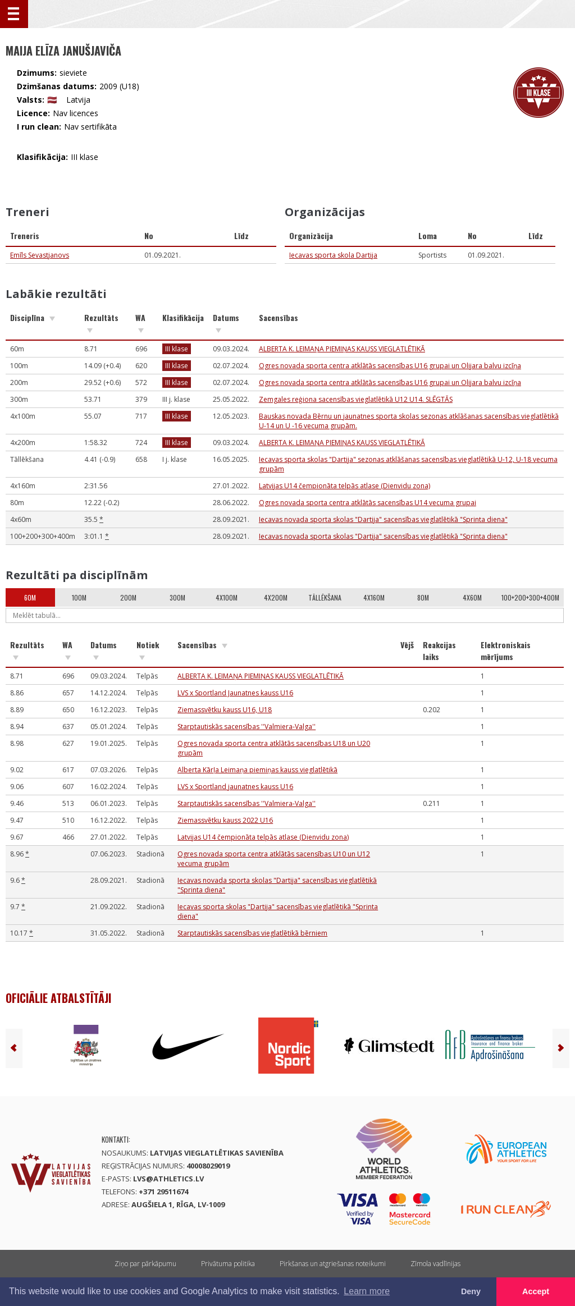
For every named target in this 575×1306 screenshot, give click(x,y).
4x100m (227, 597)
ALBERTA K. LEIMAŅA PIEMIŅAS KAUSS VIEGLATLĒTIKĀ (342, 349)
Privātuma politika (228, 1263)
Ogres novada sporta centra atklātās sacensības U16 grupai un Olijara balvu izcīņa (390, 365)
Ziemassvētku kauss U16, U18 (224, 709)
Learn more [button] (367, 1291)
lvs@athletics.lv (168, 1179)
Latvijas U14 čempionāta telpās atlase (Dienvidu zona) (344, 486)
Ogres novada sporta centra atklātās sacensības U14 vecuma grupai (367, 502)
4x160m (374, 597)
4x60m (472, 597)
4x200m (276, 597)
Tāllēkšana (324, 597)
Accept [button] (535, 1291)
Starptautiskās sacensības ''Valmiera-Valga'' (246, 726)
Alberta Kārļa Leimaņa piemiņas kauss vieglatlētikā (257, 770)
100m (79, 597)
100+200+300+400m (530, 597)
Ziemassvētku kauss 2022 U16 (225, 820)
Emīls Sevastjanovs (39, 255)
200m (128, 597)
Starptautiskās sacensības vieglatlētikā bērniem (252, 933)
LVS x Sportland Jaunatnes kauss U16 (235, 693)
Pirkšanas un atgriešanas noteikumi (333, 1263)
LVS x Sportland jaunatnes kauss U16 (235, 786)
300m (177, 597)
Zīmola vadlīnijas (435, 1263)
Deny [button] (471, 1291)
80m (423, 597)
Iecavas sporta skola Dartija (333, 255)
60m (30, 597)
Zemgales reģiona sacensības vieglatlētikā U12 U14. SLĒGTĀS (356, 399)
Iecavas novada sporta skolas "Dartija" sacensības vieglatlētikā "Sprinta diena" (383, 519)
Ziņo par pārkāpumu (145, 1263)
